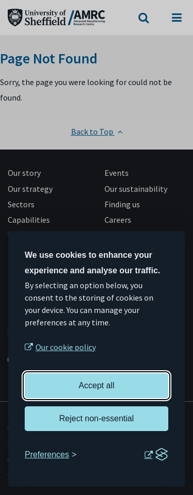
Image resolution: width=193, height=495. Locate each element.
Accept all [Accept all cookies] (96, 385)
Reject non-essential (96, 418)
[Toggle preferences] (51, 454)
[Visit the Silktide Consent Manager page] (156, 454)
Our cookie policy (66, 347)
